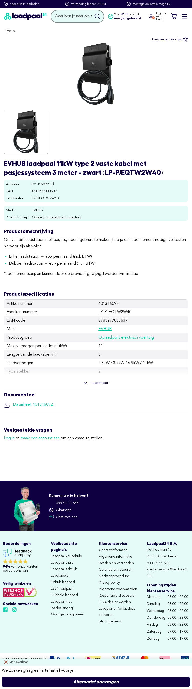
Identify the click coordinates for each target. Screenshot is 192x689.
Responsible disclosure (117, 595)
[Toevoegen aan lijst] (170, 39)
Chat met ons (63, 517)
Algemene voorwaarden (118, 589)
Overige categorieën (67, 614)
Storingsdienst (110, 621)
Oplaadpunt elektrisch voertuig (56, 217)
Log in (9, 438)
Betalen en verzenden (116, 563)
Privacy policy (109, 582)
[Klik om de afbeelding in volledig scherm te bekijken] (26, 132)
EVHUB (37, 210)
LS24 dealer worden (115, 602)
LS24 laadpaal (61, 588)
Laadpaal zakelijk (64, 569)
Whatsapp (60, 510)
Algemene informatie (115, 556)
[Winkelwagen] (174, 16)
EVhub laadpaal (63, 582)
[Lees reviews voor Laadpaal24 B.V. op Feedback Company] (24, 561)
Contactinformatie (113, 550)
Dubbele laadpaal (64, 595)
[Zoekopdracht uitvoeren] (97, 16)
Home (11, 30)
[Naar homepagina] (25, 16)
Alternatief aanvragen (96, 682)
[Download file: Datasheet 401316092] (96, 405)
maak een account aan (40, 438)
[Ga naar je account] (151, 16)
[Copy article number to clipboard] (52, 184)
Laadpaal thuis (62, 562)
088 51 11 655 (64, 503)
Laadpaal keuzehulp (66, 556)
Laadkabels (59, 575)
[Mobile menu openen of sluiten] (184, 16)
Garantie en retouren (115, 569)
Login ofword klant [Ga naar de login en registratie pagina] (161, 16)
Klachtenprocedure (114, 576)
